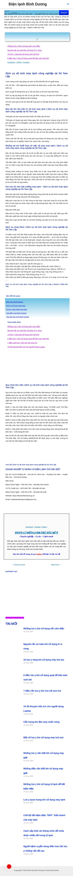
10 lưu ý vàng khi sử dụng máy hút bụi (23, 54)
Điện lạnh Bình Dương (28, 4)
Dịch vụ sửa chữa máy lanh (16, 309)
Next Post (56, 565)
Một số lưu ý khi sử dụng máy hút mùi (43, 737)
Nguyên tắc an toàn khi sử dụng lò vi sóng (24, 50)
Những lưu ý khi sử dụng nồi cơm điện (23, 46)
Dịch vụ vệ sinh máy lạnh (15, 306)
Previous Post (18, 565)
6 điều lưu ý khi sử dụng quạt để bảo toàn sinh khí (28, 58)
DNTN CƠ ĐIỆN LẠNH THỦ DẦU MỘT (36, 532)
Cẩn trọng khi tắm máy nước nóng (41, 722)
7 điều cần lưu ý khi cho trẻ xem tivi (22, 343)
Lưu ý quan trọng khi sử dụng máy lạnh (44, 799)
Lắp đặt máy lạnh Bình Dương (17, 317)
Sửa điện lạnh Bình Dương (16, 313)
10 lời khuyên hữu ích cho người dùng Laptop (26, 347)
